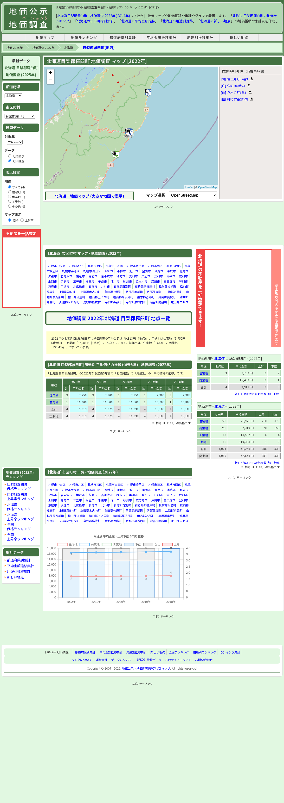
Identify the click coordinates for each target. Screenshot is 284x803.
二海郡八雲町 (173, 292)
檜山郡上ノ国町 (99, 297)
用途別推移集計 (200, 37)
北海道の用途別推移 (177, 21)
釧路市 (159, 271)
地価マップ (45, 37)
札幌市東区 (95, 266)
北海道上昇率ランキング (20, 516)
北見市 (184, 271)
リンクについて (81, 660)
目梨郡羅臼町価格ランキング (19, 486)
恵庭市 (52, 287)
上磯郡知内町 (68, 292)
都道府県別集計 (123, 37)
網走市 (80, 276)
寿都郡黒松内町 (136, 302)
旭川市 (133, 271)
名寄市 (65, 281)
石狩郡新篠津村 (145, 287)
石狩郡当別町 (122, 287)
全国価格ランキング (19, 526)
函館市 (108, 271)
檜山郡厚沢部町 (123, 297)
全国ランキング (179, 652)
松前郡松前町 (167, 287)
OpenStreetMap (207, 187)
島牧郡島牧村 (92, 302)
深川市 (155, 281)
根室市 (90, 281)
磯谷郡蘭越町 (158, 302)
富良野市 (169, 281)
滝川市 (115, 281)
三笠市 (77, 281)
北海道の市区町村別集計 (95, 21)
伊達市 (65, 287)
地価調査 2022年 (43, 47)
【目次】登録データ (148, 660)
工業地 (203, 435)
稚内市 (120, 276)
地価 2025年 (14, 47)
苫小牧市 (107, 276)
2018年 (179, 382)
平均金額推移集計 (162, 37)
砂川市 (127, 281)
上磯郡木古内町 (90, 292)
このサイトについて (178, 660)
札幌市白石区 (114, 266)
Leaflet (189, 187)
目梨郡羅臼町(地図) (99, 47)
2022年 (75, 382)
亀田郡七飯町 (113, 292)
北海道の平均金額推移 (138, 21)
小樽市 (121, 271)
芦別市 (146, 276)
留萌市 (93, 276)
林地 (204, 442)
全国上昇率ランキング (20, 536)
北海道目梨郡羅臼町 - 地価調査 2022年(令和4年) (93, 15)
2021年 (101, 382)
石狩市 (93, 287)
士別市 (52, 281)
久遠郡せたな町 (69, 302)
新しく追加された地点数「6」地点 (257, 463)
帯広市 (171, 271)
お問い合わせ (204, 660)
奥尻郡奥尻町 (167, 297)
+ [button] (50, 73)
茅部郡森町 (154, 292)
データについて (121, 660)
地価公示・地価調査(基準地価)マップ (146, 668)
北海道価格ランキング (19, 506)
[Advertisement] (21, 390)
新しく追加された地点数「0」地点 (257, 394)
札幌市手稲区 (70, 271)
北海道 (68, 47)
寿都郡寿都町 (113, 302)
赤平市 (171, 276)
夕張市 (52, 276)
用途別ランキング (204, 652)
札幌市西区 (174, 266)
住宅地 (54, 395)
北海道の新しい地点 (215, 21)
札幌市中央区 (56, 266)
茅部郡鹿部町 (134, 292)
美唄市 (133, 276)
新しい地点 (239, 37)
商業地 (54, 402)
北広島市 (79, 287)
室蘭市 (146, 271)
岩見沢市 (66, 276)
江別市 (158, 276)
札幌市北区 (76, 266)
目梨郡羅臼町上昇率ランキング (20, 496)
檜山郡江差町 (76, 297)
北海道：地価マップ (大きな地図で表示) (89, 196)
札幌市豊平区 (135, 266)
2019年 (153, 382)
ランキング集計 (230, 652)
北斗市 (105, 287)
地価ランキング (84, 37)
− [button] (50, 80)
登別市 (183, 281)
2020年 (127, 382)
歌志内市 (141, 281)
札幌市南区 (155, 266)
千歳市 (102, 281)
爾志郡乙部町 (146, 297)
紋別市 (183, 276)
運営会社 (101, 660)
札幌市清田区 (92, 271)
